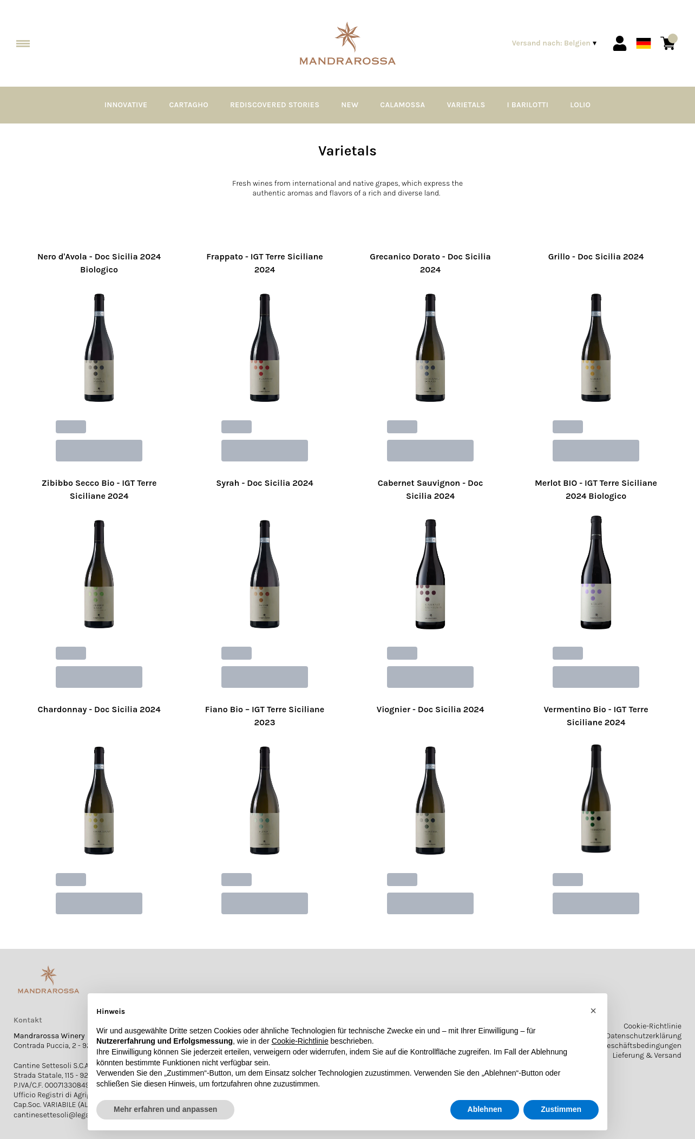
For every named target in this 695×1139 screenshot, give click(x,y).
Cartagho (188, 104)
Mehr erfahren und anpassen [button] (165, 1109)
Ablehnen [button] (485, 1109)
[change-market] (555, 43)
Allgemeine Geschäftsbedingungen (622, 1045)
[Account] (619, 43)
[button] (593, 1010)
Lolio (580, 104)
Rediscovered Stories (274, 104)
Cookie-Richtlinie (652, 1026)
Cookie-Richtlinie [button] (300, 1041)
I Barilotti (528, 104)
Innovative (126, 104)
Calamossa (402, 104)
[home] (347, 43)
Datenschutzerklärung (643, 1035)
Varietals (466, 104)
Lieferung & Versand (646, 1055)
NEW (349, 104)
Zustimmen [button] (561, 1109)
